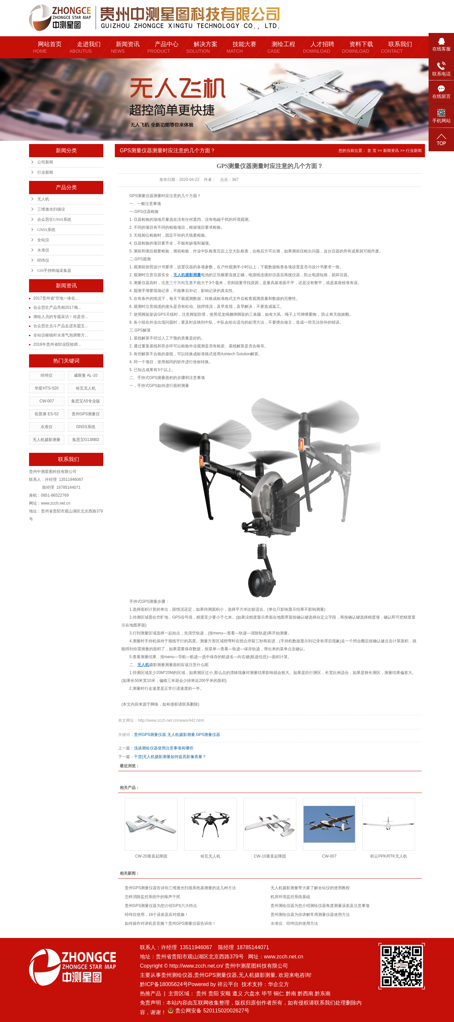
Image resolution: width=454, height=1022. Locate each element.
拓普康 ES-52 (47, 414)
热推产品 (150, 993)
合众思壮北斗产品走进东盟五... (60, 326)
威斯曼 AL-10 (85, 375)
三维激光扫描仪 (51, 209)
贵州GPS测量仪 (86, 414)
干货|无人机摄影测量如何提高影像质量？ (170, 756)
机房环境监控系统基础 (290, 896)
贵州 (201, 993)
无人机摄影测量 (46, 439)
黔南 (291, 993)
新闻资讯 (391, 150)
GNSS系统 (46, 229)
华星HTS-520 (46, 388)
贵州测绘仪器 (177, 975)
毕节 (267, 993)
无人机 (43, 199)
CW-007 (47, 401)
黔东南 (323, 993)
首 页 (371, 150)
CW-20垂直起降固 (151, 856)
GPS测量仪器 (208, 734)
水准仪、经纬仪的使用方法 (294, 923)
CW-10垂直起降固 (270, 856)
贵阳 (213, 993)
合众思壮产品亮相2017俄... (57, 307)
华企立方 (278, 984)
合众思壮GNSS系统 (54, 219)
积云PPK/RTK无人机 (388, 856)
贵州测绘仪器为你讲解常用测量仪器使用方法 (310, 914)
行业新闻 (45, 172)
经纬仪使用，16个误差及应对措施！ (156, 914)
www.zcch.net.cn (283, 956)
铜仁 (279, 993)
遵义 (237, 993)
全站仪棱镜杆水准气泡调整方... (60, 335)
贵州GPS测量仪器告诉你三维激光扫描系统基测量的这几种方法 (180, 888)
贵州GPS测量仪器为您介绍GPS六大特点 (161, 905)
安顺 (225, 993)
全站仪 (43, 240)
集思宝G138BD (85, 439)
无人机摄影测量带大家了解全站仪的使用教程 (310, 888)
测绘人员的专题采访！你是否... (60, 316)
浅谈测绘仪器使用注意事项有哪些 (163, 748)
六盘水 (252, 993)
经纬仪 (43, 260)
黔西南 (305, 993)
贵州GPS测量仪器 (150, 734)
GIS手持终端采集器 (54, 270)
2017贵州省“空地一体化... (56, 298)
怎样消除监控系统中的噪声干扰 (152, 896)
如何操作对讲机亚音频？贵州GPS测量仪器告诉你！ (170, 923)
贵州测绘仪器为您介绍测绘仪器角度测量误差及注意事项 (320, 905)
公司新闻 (45, 162)
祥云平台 (228, 984)
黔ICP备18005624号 (164, 984)
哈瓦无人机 (86, 388)
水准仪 (43, 250)
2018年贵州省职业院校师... (57, 344)
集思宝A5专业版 (85, 401)
